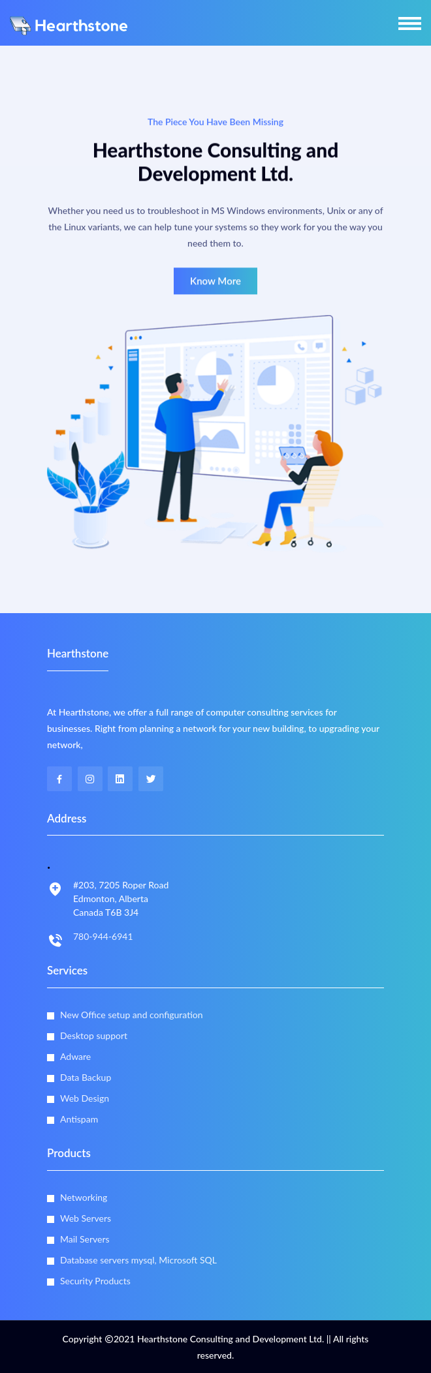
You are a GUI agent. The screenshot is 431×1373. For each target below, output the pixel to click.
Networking (83, 1197)
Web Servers (85, 1218)
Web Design (84, 1098)
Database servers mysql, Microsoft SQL (138, 1259)
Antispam (79, 1118)
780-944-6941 (103, 936)
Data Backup (85, 1077)
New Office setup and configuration (131, 1014)
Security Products (95, 1280)
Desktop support (93, 1035)
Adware (75, 1056)
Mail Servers (85, 1239)
